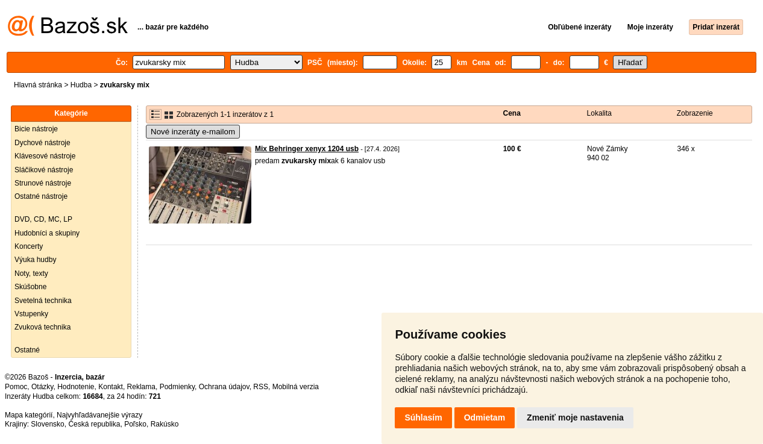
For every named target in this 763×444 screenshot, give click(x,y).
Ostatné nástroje (41, 196)
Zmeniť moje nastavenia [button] (575, 417)
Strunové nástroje (42, 183)
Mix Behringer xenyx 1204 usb (307, 149)
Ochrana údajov (224, 387)
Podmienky (177, 387)
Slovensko (47, 424)
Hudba (81, 85)
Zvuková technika (42, 327)
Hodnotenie (75, 387)
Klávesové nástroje (44, 156)
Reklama (141, 387)
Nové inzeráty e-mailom (193, 131)
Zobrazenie (695, 113)
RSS (260, 387)
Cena (512, 113)
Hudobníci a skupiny (47, 233)
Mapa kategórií (28, 415)
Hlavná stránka (38, 85)
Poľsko (135, 424)
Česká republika (94, 424)
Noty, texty (31, 273)
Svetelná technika (43, 300)
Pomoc (16, 387)
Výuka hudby (35, 259)
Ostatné (27, 350)
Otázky (42, 387)
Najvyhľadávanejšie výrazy (99, 415)
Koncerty (28, 246)
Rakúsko (165, 424)
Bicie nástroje (36, 129)
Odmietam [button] (484, 417)
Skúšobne (30, 287)
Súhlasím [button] (423, 417)
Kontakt (110, 387)
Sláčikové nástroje (43, 170)
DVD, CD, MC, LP (43, 219)
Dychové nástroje (42, 143)
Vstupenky (31, 314)
